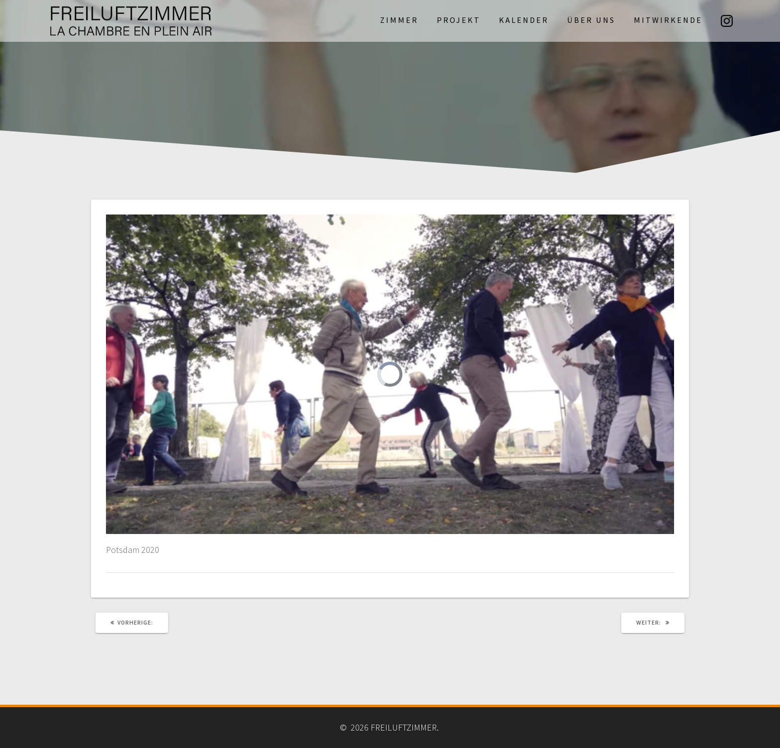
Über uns (591, 20)
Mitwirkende (668, 20)
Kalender (524, 20)
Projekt (459, 20)
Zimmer (399, 20)
